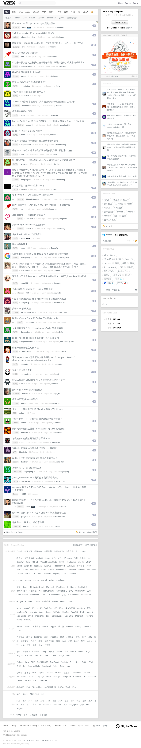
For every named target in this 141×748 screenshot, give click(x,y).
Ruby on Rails (34, 666)
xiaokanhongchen (28, 37)
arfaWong (61, 180)
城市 (51, 12)
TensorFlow (37, 687)
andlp (57, 270)
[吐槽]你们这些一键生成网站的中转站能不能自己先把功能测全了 (43, 160)
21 (94, 123)
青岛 (34, 704)
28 (94, 350)
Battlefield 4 (35, 595)
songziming (25, 86)
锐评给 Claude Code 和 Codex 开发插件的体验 (35, 318)
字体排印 (80, 566)
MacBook (81, 608)
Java (27, 662)
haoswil (53, 47)
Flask (20, 680)
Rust (78, 662)
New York (57, 704)
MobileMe (39, 616)
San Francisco (45, 704)
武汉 (60, 701)
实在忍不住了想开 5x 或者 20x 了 (28, 185)
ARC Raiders (73, 595)
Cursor (36, 580)
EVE (71, 591)
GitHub (35, 562)
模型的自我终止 (20, 244)
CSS (66, 651)
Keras (75, 687)
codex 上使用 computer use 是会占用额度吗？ (34, 458)
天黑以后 (70, 637)
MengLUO (56, 403)
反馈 (25, 715)
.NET (19, 666)
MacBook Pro (46, 608)
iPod (82, 612)
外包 (54, 558)
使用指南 (43, 715)
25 (94, 372)
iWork (30, 616)
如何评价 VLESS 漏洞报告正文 (27, 389)
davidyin (26, 526)
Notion (55, 601)
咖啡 (83, 641)
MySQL (42, 673)
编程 (28, 562)
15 (94, 311)
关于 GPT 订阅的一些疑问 (25, 399)
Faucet (45, 626)
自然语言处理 (50, 687)
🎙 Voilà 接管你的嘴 (112, 259)
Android (107, 216)
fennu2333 (29, 322)
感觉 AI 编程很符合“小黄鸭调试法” (29, 82)
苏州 (84, 701)
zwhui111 (24, 283)
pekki (23, 115)
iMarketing (34, 694)
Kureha (56, 164)
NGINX (58, 673)
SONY (25, 570)
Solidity (78, 626)
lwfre (61, 332)
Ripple (53, 626)
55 (94, 152)
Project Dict (123, 271)
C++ (71, 662)
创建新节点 (78, 545)
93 (94, 143)
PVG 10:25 (35, 741)
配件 (89, 608)
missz (23, 76)
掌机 (64, 595)
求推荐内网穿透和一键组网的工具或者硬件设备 (35, 141)
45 (94, 45)
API (34, 680)
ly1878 (23, 494)
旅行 (84, 637)
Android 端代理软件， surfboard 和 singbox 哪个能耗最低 (40, 254)
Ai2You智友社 (110, 255)
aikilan (28, 229)
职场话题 (118, 208)
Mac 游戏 (79, 616)
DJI (33, 573)
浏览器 (52, 651)
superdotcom (26, 374)
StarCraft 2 (82, 587)
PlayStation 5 (61, 591)
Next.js (48, 655)
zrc (23, 47)
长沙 (78, 701)
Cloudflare (77, 676)
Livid (24, 27)
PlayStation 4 (62, 587)
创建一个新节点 (113, 290)
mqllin (23, 384)
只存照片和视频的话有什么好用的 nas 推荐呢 (34, 448)
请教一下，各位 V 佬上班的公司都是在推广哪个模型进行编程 (42, 150)
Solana (28, 626)
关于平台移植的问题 (22, 111)
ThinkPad (72, 570)
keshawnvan (60, 517)
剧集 (40, 641)
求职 (46, 637)
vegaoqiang (28, 472)
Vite (54, 655)
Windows (68, 558)
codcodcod (25, 481)
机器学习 (20, 687)
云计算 (62, 18)
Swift (84, 662)
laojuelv (115, 76)
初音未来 (117, 275)
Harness (107, 263)
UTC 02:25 (26, 741)
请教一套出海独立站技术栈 (25, 347)
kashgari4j (25, 303)
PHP (33, 662)
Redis (48, 676)
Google (20, 601)
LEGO (39, 573)
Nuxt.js (61, 655)
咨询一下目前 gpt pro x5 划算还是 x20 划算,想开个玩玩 (39, 512)
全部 (73, 12)
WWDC (74, 612)
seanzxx (54, 384)
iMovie (19, 620)
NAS (14, 452)
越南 (132, 263)
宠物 (70, 641)
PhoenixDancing (32, 199)
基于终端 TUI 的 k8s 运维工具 (26, 468)
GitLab (20, 573)
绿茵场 (90, 641)
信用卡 (33, 641)
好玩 (21, 12)
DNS (34, 673)
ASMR (127, 275)
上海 (24, 701)
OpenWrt (20, 562)
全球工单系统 (110, 220)
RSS (108, 226)
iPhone (130, 212)
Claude (32, 18)
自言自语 (70, 551)
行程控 (47, 645)
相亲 (117, 263)
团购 (90, 637)
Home (120, 3)
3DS (89, 591)
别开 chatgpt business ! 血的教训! (28, 224)
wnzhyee (24, 164)
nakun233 (57, 423)
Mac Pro (65, 612)
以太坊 (61, 626)
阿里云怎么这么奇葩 (22, 370)
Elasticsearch (90, 676)
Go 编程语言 (42, 662)
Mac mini (33, 612)
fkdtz (58, 86)
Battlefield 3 (22, 591)
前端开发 (26, 651)
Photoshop (61, 570)
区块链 (62, 562)
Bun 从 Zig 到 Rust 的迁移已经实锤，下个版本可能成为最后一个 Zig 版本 (48, 121)
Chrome (35, 651)
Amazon (81, 570)
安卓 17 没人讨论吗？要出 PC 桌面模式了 (32, 195)
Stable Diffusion (47, 570)
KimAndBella (26, 352)
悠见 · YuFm (109, 271)
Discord (71, 601)
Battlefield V (54, 595)
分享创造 (119, 204)
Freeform (89, 616)
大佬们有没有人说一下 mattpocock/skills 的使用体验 (37, 328)
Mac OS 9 (69, 616)
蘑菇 (40, 645)
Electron (28, 655)
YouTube (28, 601)
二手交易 (20, 637)
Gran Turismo (22, 595)
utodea (63, 322)
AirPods (56, 612)
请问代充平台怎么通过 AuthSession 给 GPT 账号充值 (38, 429)
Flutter (81, 651)
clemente (24, 364)
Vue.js (44, 651)
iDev (25, 18)
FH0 (27, 293)
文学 (28, 645)
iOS (55, 608)
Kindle (19, 566)
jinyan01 (57, 283)
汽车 (76, 558)
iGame (73, 587)
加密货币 (36, 626)
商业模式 (38, 566)
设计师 (81, 562)
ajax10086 (62, 66)
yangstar (24, 517)
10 (94, 256)
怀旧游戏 (32, 591)
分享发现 (108, 204)
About (5, 725)
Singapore (73, 704)
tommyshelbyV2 (27, 66)
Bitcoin (19, 626)
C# (24, 666)
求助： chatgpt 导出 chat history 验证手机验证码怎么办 (39, 299)
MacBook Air (22, 612)
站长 (90, 558)
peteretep (54, 115)
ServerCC (129, 259)
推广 (116, 216)
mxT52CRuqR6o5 (67, 342)
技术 (7, 12)
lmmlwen (52, 209)
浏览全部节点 (91, 545)
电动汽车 (47, 566)
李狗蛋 (130, 267)
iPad (61, 608)
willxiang (61, 229)
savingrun (61, 27)
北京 (18, 701)
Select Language (100, 726)
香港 (54, 701)
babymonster (26, 145)
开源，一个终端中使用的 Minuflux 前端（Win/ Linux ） (39, 409)
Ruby (55, 666)
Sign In (135, 3)
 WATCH (70, 608)
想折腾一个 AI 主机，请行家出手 (28, 522)
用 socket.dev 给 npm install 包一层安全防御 (33, 23)
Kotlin (62, 666)
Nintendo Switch (37, 587)
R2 (79, 12)
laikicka (25, 394)
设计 (77, 551)
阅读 (64, 641)
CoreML (27, 620)
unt (22, 57)
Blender (47, 573)
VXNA (109, 235)
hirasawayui (25, 270)
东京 (65, 704)
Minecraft (50, 587)
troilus (21, 413)
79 (94, 524)
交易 (44, 12)
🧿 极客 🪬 (109, 283)
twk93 (23, 238)
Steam (25, 587)
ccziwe (24, 423)
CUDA (60, 687)
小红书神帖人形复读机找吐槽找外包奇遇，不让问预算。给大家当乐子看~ (48, 62)
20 (94, 320)
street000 (26, 106)
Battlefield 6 (86, 595)
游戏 (18, 587)
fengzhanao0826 (27, 342)
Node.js (20, 125)
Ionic (68, 655)
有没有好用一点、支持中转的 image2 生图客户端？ (37, 419)
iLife (47, 616)
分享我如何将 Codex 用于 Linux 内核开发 (32, 289)
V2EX (19, 715)
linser (58, 526)
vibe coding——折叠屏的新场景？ (28, 215)
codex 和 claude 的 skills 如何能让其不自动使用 (35, 338)
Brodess (63, 312)
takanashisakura (27, 312)
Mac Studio (21, 616)
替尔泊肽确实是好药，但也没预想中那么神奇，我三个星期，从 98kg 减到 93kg (121, 136)
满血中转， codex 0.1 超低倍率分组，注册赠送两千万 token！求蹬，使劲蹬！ (121, 107)
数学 (28, 687)
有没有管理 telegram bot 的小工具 (28, 92)
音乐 (78, 637)
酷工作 (126, 200)
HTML (90, 662)
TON (19, 630)
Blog (84, 551)
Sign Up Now (120, 22)
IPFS (27, 573)
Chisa (55, 154)
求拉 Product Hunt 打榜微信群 (27, 234)
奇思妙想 (48, 551)
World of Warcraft (46, 591)
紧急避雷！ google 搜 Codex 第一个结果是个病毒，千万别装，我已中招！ (48, 43)
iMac (41, 612)
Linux (47, 558)
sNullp (63, 507)
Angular (20, 655)
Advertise (24, 725)
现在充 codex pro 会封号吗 (25, 53)
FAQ (49, 725)
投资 (62, 637)
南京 (66, 701)
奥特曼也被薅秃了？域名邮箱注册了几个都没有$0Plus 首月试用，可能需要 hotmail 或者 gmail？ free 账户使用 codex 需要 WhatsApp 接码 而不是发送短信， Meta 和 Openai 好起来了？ (49, 173)
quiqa (23, 248)
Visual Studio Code (48, 562)
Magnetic (63, 219)
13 (94, 65)
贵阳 (82, 704)
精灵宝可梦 (80, 591)
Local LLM (51, 18)
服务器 (27, 673)
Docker (50, 673)
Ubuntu (87, 673)
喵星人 (107, 275)
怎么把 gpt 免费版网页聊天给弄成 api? (31, 438)
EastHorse (25, 462)
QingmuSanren (26, 332)
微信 (18, 651)
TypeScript (46, 666)
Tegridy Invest (110, 267)
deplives (24, 189)
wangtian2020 (65, 125)
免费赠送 (54, 637)
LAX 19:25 (45, 741)
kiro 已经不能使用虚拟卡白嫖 (26, 72)
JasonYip (54, 248)
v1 (53, 452)
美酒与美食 (49, 641)
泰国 (124, 263)
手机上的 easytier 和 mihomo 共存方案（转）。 (35, 33)
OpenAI (41, 18)
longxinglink (26, 180)
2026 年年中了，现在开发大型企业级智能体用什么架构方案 (41, 205)
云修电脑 (71, 566)
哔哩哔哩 (46, 601)
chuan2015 (25, 96)
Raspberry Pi (59, 566)
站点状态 (33, 715)
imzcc (61, 37)
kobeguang (25, 258)
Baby (76, 641)
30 (94, 503)
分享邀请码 (59, 551)
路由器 (83, 558)
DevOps (56, 676)
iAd (42, 694)
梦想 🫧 (118, 279)
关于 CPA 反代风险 (21, 308)
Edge (88, 651)
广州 (48, 701)
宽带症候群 (109, 212)
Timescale (43, 680)
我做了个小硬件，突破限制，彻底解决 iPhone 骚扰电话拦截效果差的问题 (121, 147)
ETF (121, 267)
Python (120, 212)
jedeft (23, 135)
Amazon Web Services (26, 676)
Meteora (69, 626)
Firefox (73, 651)
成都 (42, 701)
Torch (68, 687)
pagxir (57, 394)
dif (58, 374)
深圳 (30, 701)
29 (94, 133)
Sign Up (128, 3)
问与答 (107, 200)
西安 (72, 701)
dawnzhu (57, 293)
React (59, 651)
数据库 (66, 673)
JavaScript (54, 662)
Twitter (37, 601)
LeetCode (34, 570)
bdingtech (55, 76)
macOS (107, 208)
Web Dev (38, 655)
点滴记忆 (106, 241)
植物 (34, 645)
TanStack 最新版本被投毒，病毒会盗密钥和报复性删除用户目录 (43, 101)
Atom (89, 566)
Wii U (45, 595)
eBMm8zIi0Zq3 (59, 303)
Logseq (56, 573)
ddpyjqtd (24, 154)
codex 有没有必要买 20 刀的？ (27, 131)
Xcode (48, 612)
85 (94, 197)
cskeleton (60, 462)
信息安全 (16, 27)
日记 (23, 645)
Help (14, 725)
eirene (105, 304)
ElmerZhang (61, 145)
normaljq (24, 433)
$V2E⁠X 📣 (121, 283)
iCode (25, 694)
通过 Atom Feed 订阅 (88, 532)
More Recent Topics (14, 532)
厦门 (28, 704)
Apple (129, 204)
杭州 (36, 701)
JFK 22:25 (54, 741)
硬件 (60, 558)
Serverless (91, 570)
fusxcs (23, 403)
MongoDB (67, 676)
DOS (64, 573)
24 (94, 188)
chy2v (55, 189)
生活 (124, 216)
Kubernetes (17, 472)
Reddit (62, 601)
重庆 (90, 701)
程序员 (116, 200)
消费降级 (108, 279)
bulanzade (54, 135)
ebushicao (69, 199)
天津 (23, 704)
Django (41, 676)
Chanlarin (23, 452)
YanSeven (29, 219)
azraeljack (53, 57)
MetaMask (88, 626)
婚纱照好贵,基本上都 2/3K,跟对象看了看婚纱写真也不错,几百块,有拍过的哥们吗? (122, 167)
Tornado (27, 680)
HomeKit (89, 612)
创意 (14, 12)
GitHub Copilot (47, 580)
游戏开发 (28, 566)
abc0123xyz (60, 481)
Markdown (71, 562)
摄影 (58, 641)
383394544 (56, 442)
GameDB (72, 573)
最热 (66, 12)
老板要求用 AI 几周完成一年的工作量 (122, 176)
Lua (68, 666)
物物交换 (24, 641)
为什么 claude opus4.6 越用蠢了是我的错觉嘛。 (35, 477)
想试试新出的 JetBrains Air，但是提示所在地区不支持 (38, 380)
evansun (59, 106)
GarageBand (56, 616)
